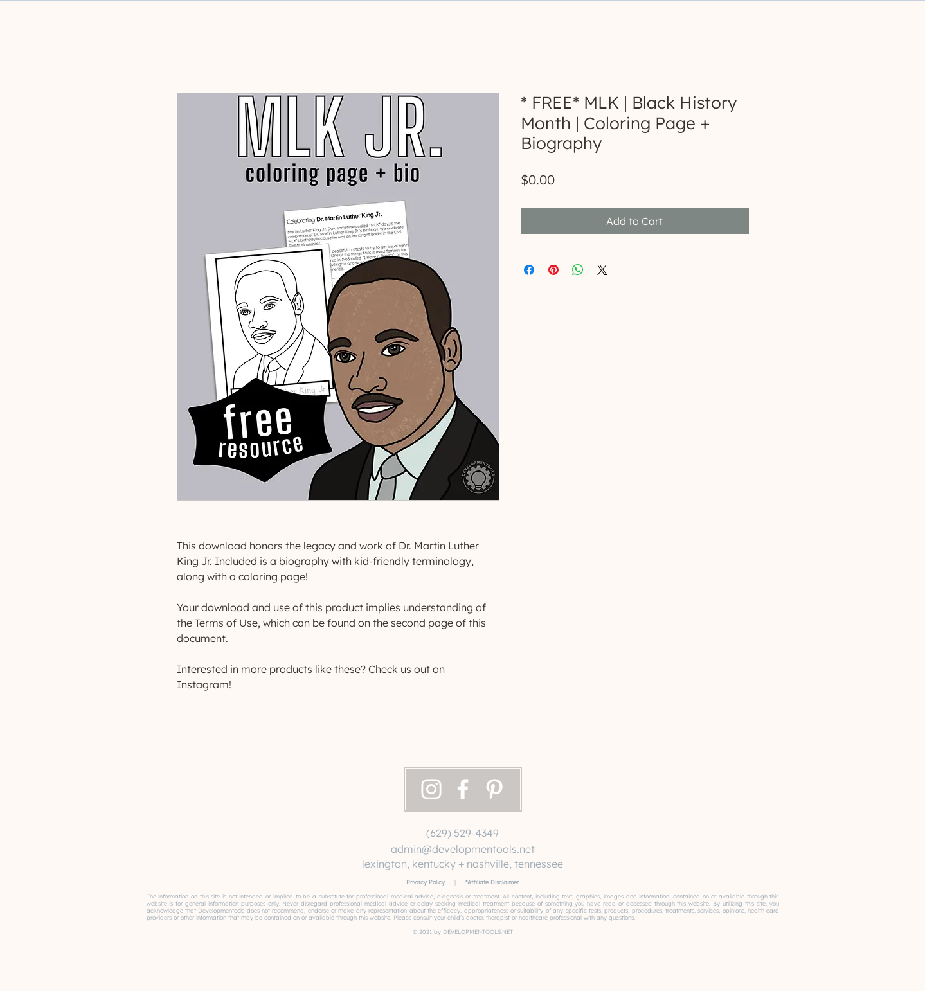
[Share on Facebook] (529, 270)
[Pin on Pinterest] (553, 270)
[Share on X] (602, 270)
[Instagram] (431, 789)
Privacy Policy (425, 882)
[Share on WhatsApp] (578, 270)
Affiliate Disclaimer (493, 882)
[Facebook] (462, 789)
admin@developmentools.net (463, 849)
